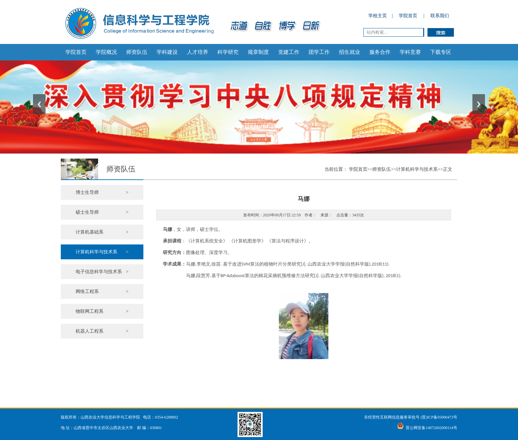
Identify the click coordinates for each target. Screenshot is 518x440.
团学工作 (319, 52)
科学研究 (228, 52)
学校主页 (377, 15)
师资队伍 (136, 52)
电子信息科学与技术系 (102, 271)
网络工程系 (102, 291)
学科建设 (167, 52)
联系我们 (439, 15)
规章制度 (258, 52)
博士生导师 (102, 192)
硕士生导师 (102, 212)
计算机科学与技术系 (102, 251)
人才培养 (197, 52)
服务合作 (379, 52)
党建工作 (288, 52)
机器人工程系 (102, 331)
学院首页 (408, 15)
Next (478, 104)
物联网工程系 (102, 311)
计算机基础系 (102, 232)
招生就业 (349, 52)
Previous (39, 104)
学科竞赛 (410, 52)
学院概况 (106, 52)
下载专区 (440, 52)
